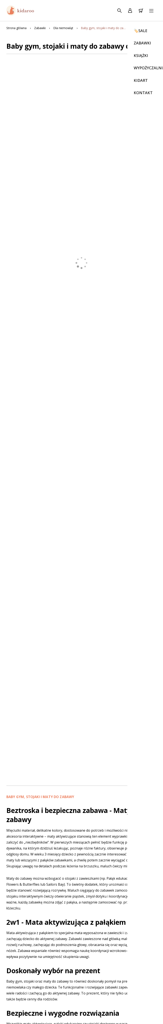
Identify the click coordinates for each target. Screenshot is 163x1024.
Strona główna (16, 28)
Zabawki (40, 28)
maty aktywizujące (61, 836)
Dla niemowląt (63, 28)
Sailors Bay (55, 884)
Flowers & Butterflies (22, 884)
